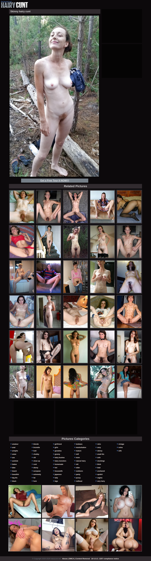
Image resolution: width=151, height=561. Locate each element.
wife (120, 451)
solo (99, 458)
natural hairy (81, 461)
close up (36, 461)
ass (13, 458)
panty (78, 474)
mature (78, 451)
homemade (59, 464)
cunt (35, 464)
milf (77, 454)
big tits (14, 478)
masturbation (81, 447)
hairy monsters (60, 461)
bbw (13, 468)
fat (34, 478)
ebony (35, 468)
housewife (59, 471)
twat (98, 468)
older (78, 468)
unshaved (101, 471)
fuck (35, 481)
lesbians (79, 444)
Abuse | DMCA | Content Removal (76, 559)
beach (14, 471)
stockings (101, 461)
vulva (120, 447)
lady (56, 478)
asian (14, 454)
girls (56, 447)
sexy (99, 447)
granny (57, 454)
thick (99, 464)
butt (35, 451)
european (37, 471)
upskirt (100, 474)
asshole (15, 461)
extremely (37, 474)
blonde (36, 444)
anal (13, 447)
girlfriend (58, 444)
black (14, 481)
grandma (58, 451)
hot (56, 468)
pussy (78, 478)
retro (99, 444)
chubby (36, 454)
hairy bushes (60, 458)
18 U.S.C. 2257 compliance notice (105, 559)
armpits (15, 451)
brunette (36, 447)
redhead (79, 481)
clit (34, 458)
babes (14, 464)
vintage (121, 444)
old (77, 464)
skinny (99, 451)
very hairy (101, 481)
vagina (99, 478)
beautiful (15, 474)
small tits (100, 454)
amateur (15, 444)
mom (78, 458)
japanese (58, 474)
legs (56, 481)
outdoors (79, 471)
